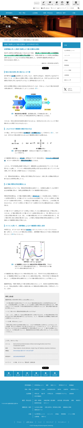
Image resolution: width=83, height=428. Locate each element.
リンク (53, 8)
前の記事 (18, 374)
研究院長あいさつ (39, 385)
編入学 (43, 393)
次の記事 (45, 374)
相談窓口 (78, 400)
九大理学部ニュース (17, 40)
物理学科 (37, 389)
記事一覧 (27, 374)
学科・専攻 (22, 13)
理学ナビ (67, 80)
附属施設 (71, 385)
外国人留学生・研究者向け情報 (53, 407)
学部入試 (37, 393)
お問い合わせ (45, 8)
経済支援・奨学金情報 (63, 400)
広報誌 (66, 60)
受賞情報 (66, 65)
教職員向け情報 (67, 407)
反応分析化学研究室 (18, 356)
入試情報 (35, 13)
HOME (6, 40)
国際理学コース (74, 389)
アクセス (36, 8)
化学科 (43, 389)
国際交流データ (38, 410)
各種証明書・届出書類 (49, 400)
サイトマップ (62, 8)
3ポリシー (46, 403)
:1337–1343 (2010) (22, 350)
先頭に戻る (36, 374)
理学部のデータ (63, 385)
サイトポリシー (62, 422)
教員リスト (53, 385)
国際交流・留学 (60, 13)
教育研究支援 (38, 403)
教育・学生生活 (48, 13)
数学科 (59, 389)
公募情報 (66, 75)
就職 (72, 400)
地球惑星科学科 (51, 389)
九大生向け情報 (38, 407)
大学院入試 (50, 393)
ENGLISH (37, 3)
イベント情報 (67, 70)
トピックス (67, 55)
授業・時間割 (38, 400)
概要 (47, 385)
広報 (74, 13)
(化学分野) (9, 374)
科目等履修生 (38, 396)
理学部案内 (9, 13)
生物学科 (66, 389)
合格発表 (71, 393)
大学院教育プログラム (61, 393)
